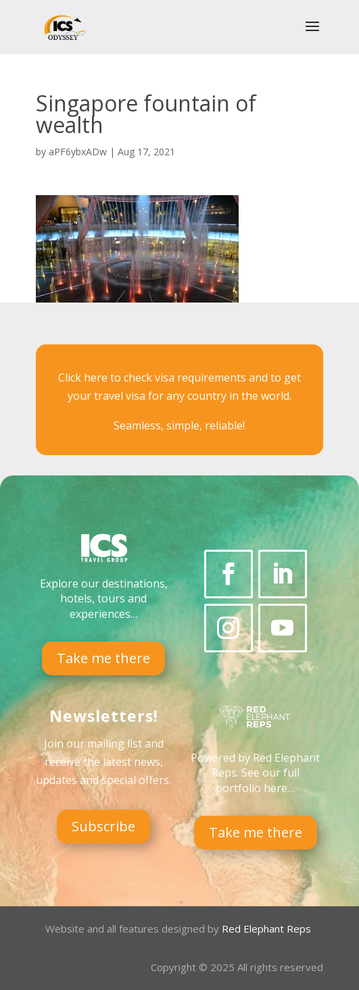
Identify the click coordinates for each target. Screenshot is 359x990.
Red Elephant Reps (268, 928)
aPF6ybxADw (78, 151)
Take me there (103, 658)
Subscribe (103, 826)
